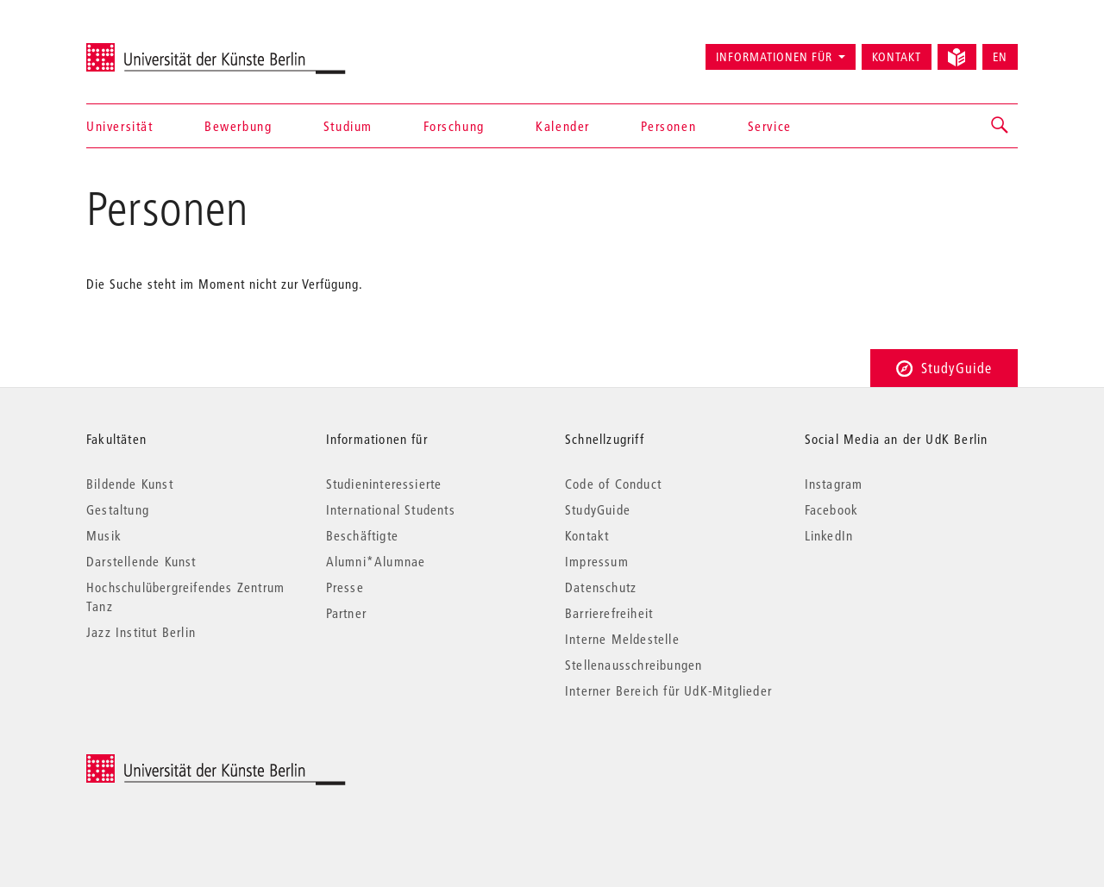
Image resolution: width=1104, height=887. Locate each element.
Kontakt (896, 57)
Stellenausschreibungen (633, 664)
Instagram (834, 483)
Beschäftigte (362, 535)
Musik (104, 535)
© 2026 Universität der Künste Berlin (176, 763)
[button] (1000, 125)
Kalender (563, 125)
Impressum (597, 561)
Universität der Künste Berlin (154, 49)
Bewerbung (238, 125)
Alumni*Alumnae (376, 561)
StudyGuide (944, 368)
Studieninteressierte (384, 483)
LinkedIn (829, 535)
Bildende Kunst (129, 483)
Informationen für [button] (774, 57)
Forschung (453, 125)
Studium (348, 125)
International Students (390, 509)
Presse (345, 587)
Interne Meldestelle (622, 638)
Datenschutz (601, 587)
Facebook (832, 509)
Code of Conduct (613, 483)
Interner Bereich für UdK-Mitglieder (668, 690)
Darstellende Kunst (141, 561)
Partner (346, 613)
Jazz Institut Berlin (141, 631)
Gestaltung (117, 509)
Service (770, 125)
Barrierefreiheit (609, 613)
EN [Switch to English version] (1000, 57)
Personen (668, 125)
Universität (120, 125)
